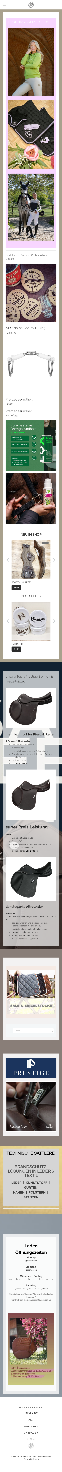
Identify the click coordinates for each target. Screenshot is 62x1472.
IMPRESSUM (31, 1412)
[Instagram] (31, 1439)
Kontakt (31, 1433)
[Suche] (33, 1030)
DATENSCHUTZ (31, 1426)
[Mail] (34, 1439)
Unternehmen (31, 1407)
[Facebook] (28, 1439)
